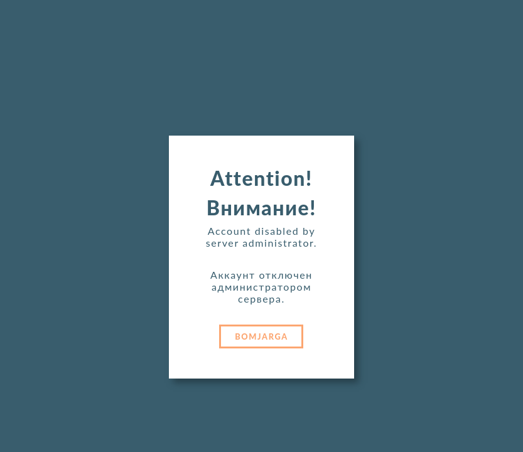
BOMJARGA (261, 336)
